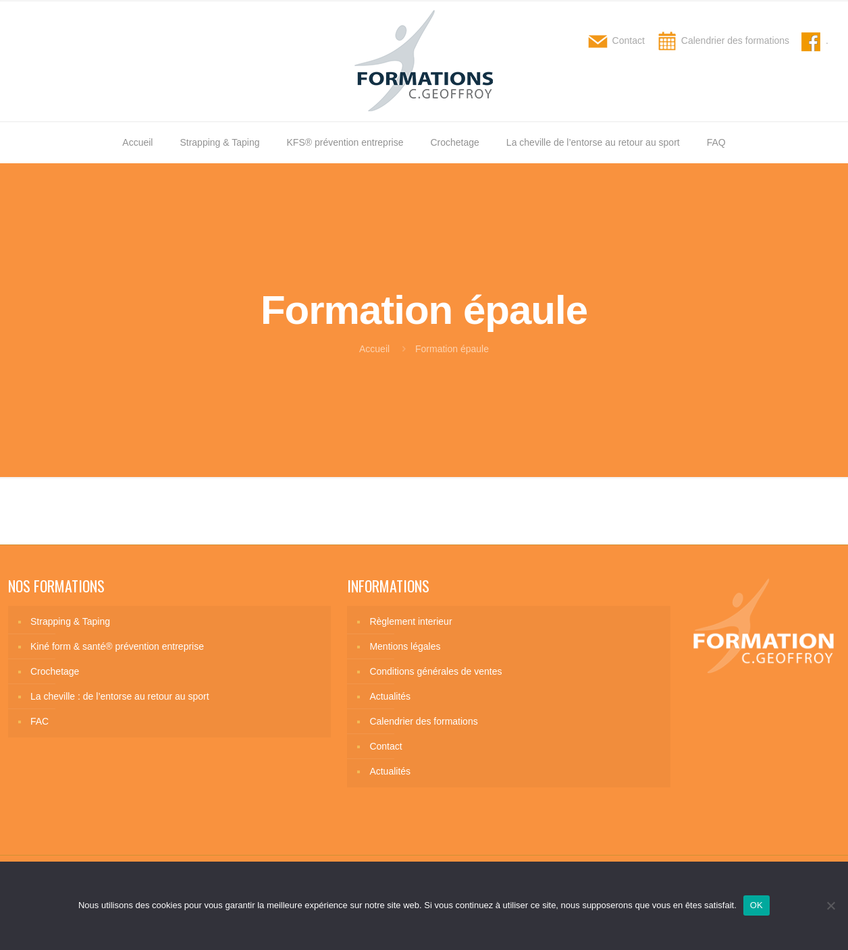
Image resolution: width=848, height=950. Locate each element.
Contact (385, 746)
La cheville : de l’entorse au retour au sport (119, 696)
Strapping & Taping (70, 621)
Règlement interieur (410, 621)
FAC (39, 721)
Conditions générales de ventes (435, 671)
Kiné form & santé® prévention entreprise (117, 646)
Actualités (389, 696)
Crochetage (54, 671)
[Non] (831, 905)
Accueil (374, 348)
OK (756, 905)
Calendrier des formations (423, 721)
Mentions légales (404, 646)
